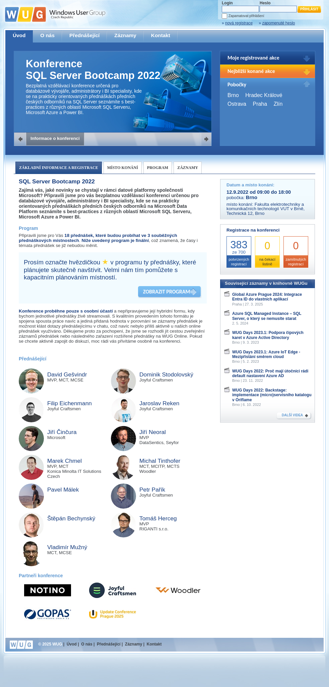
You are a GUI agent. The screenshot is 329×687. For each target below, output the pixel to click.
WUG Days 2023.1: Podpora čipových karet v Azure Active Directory (268, 335)
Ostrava (236, 104)
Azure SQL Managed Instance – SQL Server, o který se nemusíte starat (266, 316)
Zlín (278, 104)
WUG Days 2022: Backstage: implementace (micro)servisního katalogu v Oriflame (272, 395)
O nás (47, 35)
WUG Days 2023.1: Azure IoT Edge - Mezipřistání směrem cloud (266, 354)
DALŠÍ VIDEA (292, 415)
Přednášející (84, 35)
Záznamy (125, 35)
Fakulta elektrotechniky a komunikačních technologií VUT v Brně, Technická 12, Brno (265, 209)
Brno (233, 95)
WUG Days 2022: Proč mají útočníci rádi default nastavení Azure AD (270, 373)
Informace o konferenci (55, 138)
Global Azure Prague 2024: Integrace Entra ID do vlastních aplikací (267, 297)
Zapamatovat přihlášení (246, 16)
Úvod (19, 35)
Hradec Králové (263, 95)
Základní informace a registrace (58, 167)
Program (157, 167)
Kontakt (160, 35)
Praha (260, 104)
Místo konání (122, 167)
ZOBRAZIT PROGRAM (166, 291)
